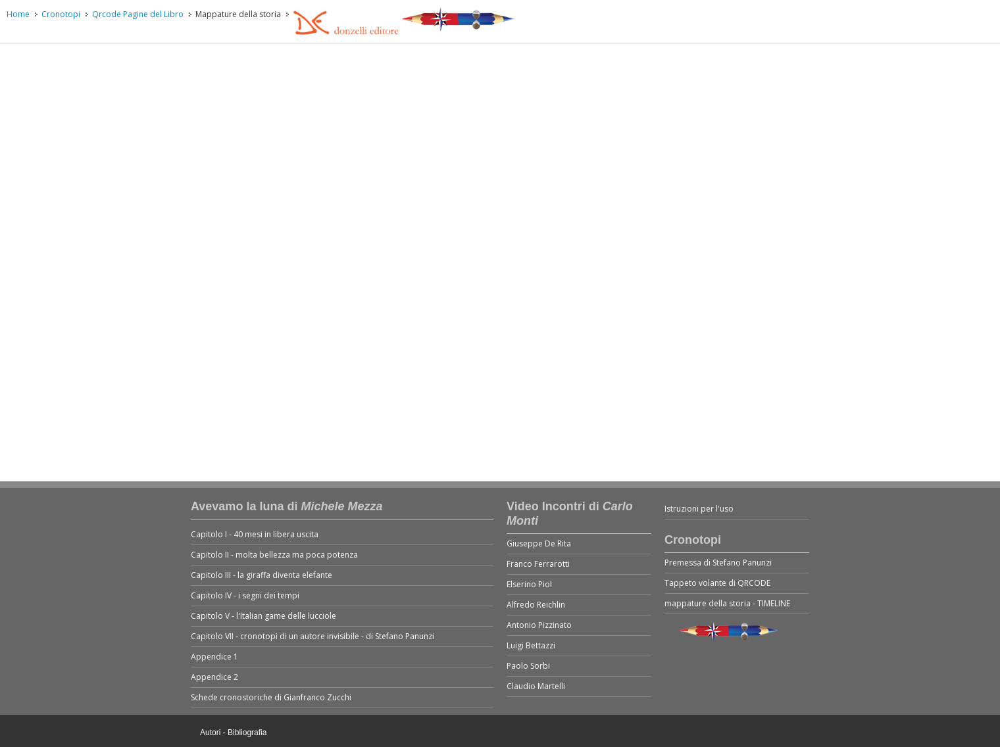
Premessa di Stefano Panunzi (718, 562)
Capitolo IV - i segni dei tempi (245, 595)
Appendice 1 (214, 656)
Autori (210, 732)
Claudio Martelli (536, 686)
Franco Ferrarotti (538, 563)
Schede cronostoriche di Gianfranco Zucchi (271, 697)
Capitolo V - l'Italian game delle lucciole (263, 615)
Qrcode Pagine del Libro (138, 14)
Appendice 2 (214, 677)
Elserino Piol (529, 584)
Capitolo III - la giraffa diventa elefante (261, 575)
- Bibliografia (245, 732)
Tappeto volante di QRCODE (717, 583)
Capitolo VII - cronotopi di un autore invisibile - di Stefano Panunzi (312, 636)
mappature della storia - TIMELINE (727, 603)
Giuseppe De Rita (539, 543)
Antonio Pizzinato (539, 625)
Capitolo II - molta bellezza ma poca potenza (274, 554)
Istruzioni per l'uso (699, 508)
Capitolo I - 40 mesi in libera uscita (254, 534)
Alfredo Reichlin (536, 604)
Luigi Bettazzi (531, 645)
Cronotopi (60, 14)
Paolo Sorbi (528, 665)
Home (18, 14)
